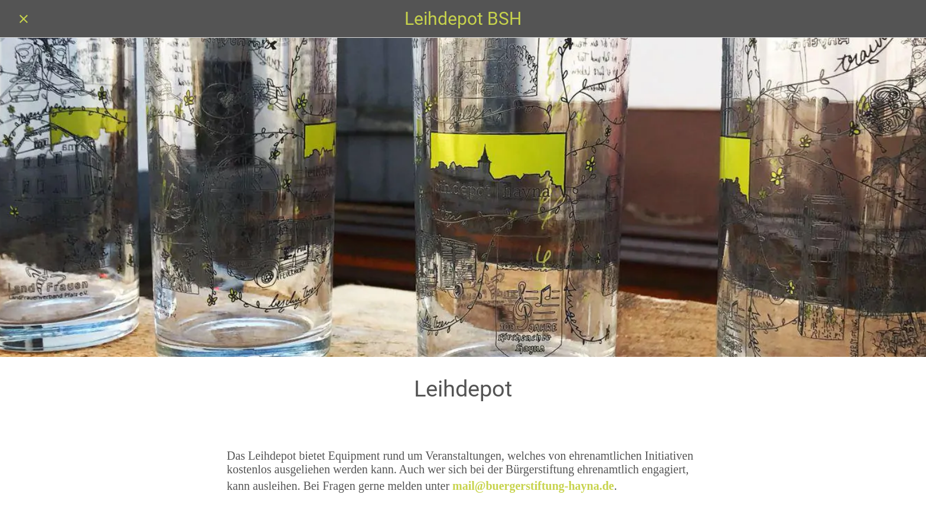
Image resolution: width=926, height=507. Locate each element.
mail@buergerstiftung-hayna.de (533, 485)
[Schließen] (24, 19)
